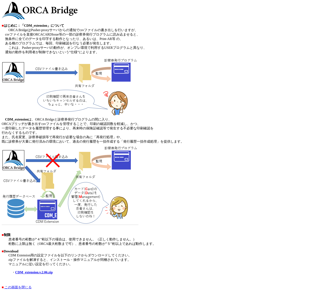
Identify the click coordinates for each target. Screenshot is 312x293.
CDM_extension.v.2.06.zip (34, 272)
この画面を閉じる (18, 287)
